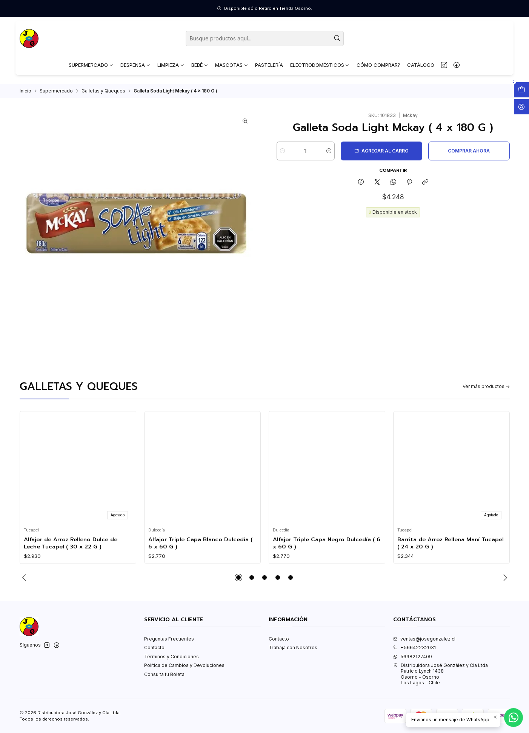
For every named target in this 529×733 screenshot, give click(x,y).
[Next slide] (504, 580)
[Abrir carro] (521, 89)
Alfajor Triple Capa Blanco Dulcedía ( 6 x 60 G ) (200, 546)
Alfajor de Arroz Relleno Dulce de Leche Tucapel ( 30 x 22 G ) (70, 546)
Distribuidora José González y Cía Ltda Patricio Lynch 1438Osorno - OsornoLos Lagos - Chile (440, 677)
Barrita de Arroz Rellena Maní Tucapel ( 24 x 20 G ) (450, 546)
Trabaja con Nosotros (293, 651)
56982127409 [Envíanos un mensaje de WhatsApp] (412, 660)
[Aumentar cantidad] (328, 154)
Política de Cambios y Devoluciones (184, 668)
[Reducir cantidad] (282, 154)
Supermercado (56, 94)
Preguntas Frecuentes (169, 642)
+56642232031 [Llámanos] (414, 651)
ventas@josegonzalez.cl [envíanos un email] (424, 642)
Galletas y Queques (103, 94)
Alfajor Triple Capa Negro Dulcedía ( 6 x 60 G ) (326, 546)
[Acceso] (521, 106)
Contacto (154, 651)
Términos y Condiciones (171, 660)
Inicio (25, 94)
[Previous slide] (25, 580)
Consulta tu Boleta (164, 678)
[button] (238, 580)
